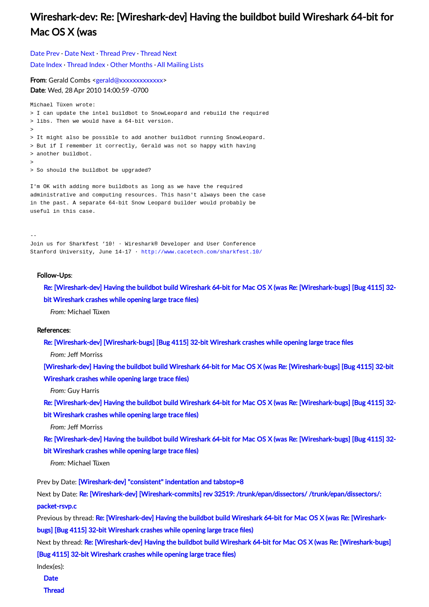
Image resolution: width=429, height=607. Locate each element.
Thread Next (158, 53)
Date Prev (44, 53)
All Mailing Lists (180, 65)
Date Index (46, 65)
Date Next (80, 53)
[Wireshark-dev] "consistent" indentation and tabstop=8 (160, 482)
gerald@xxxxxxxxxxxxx (129, 80)
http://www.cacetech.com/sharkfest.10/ (201, 252)
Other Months (131, 65)
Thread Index (86, 65)
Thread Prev (117, 53)
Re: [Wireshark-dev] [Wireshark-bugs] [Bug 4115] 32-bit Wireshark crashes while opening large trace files (198, 342)
